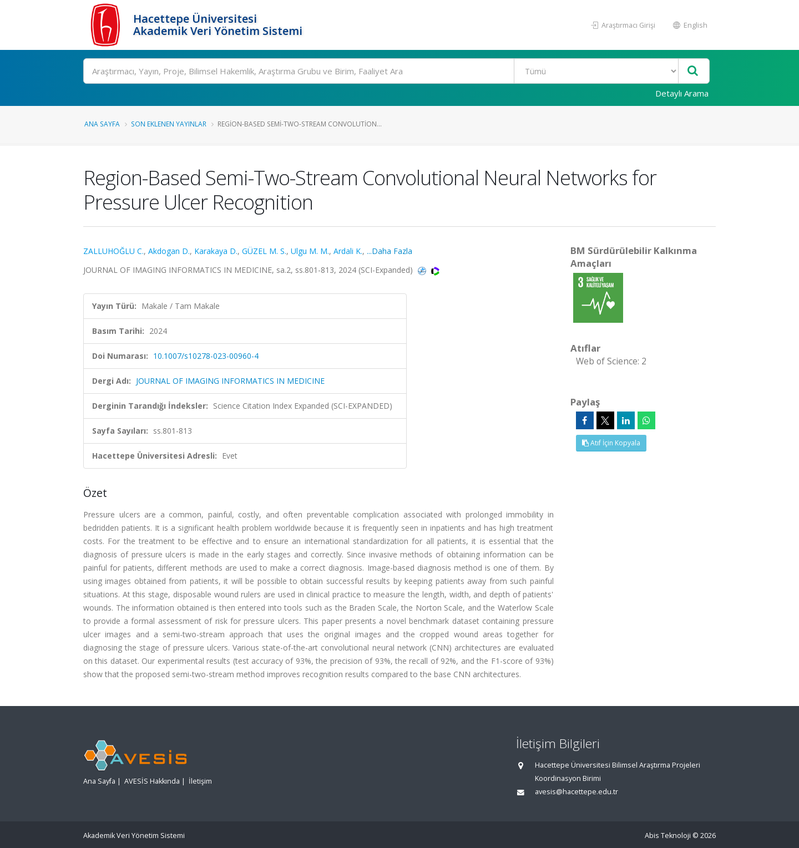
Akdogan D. (169, 251)
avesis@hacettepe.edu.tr (576, 791)
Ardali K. (347, 251)
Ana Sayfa (102, 123)
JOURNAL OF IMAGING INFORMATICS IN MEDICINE (230, 380)
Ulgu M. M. (310, 251)
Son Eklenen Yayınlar (168, 123)
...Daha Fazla (389, 251)
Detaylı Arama (682, 93)
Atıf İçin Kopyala (611, 443)
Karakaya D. (215, 251)
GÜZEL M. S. (264, 251)
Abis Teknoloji (668, 835)
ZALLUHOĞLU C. (113, 251)
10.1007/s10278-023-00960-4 (206, 356)
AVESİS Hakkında (152, 781)
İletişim (200, 781)
